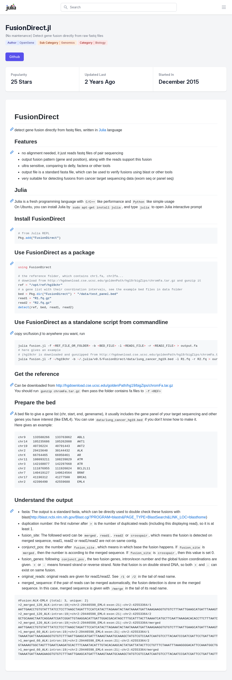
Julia (102, 130)
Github (14, 57)
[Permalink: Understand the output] (12, 511)
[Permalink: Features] (12, 152)
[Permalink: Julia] (12, 201)
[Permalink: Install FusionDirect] (12, 229)
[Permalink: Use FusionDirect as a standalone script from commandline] (12, 333)
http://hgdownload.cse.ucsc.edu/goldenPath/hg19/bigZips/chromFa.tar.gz (114, 385)
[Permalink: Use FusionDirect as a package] (12, 263)
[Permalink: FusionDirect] (12, 129)
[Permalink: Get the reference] (12, 385)
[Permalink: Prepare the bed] (12, 413)
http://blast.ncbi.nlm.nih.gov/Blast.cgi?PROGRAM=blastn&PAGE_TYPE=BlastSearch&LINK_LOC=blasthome (118, 517)
